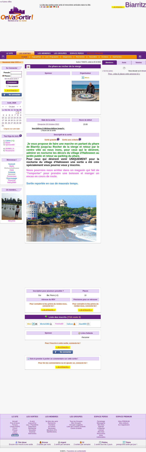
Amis (124, 63)
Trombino (51, 425)
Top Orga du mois (11, 136)
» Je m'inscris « (118, 7)
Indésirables (101, 437)
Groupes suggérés (76, 425)
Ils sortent (51, 426)
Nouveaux (51, 428)
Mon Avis (101, 432)
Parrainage (101, 421)
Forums (15, 425)
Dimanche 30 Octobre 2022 (48, 124)
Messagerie (101, 423)
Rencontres (101, 433)
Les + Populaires (51, 57)
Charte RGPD (15, 426)
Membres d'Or (52, 430)
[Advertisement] (92, 29)
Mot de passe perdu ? (12, 79)
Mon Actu (101, 425)
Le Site (9, 53)
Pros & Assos (15, 423)
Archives (104, 57)
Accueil (14, 421)
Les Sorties (25, 54)
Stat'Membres (52, 432)
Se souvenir (13, 86)
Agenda (101, 426)
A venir (24, 57)
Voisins (139, 63)
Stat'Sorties (117, 57)
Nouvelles (93, 57)
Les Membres (44, 53)
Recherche (80, 57)
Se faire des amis (52, 421)
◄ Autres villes (6, 2)
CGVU (15, 428)
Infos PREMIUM (124, 421)
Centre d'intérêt (76, 428)
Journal (101, 430)
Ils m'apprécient (124, 425)
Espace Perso (77, 53)
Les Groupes (60, 53)
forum (144, 71)
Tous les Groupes (76, 421)
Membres (109, 63)
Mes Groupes (76, 423)
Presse (14, 430)
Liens (15, 432)
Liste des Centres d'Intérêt (76, 426)
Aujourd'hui (36, 57)
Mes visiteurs (123, 423)
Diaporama (67, 57)
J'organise (101, 428)
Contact (15, 433)
